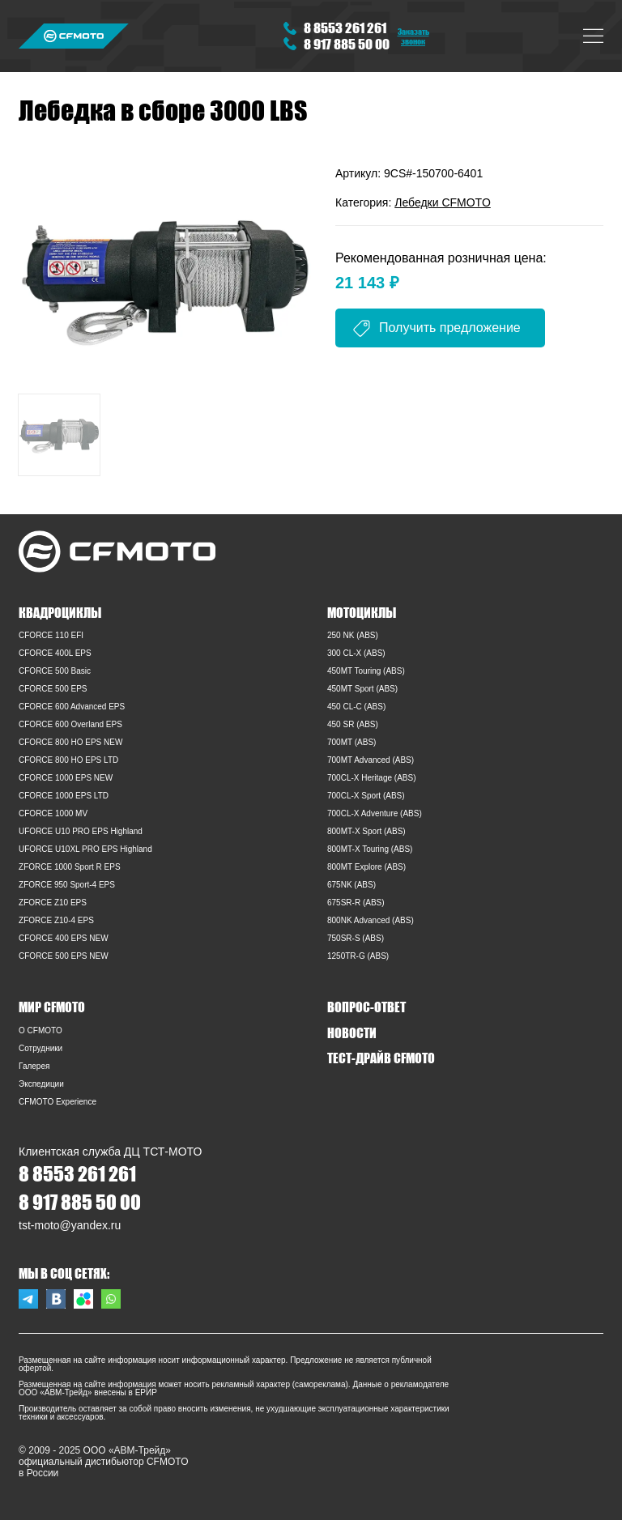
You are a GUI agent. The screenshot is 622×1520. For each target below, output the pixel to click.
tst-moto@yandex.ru (70, 1225)
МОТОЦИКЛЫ (361, 612)
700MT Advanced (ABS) (370, 760)
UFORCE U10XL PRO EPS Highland (85, 849)
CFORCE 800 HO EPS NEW (70, 742)
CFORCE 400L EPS (55, 653)
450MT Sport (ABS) (362, 688)
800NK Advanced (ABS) (370, 920)
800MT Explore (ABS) (366, 866)
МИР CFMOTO (52, 1006)
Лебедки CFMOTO (442, 202)
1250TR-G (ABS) (358, 956)
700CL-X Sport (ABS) (366, 795)
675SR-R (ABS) (356, 902)
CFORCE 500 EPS (53, 688)
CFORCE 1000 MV (53, 813)
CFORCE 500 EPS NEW (64, 956)
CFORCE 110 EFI (51, 635)
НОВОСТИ (352, 1032)
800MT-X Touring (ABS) (369, 849)
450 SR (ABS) (352, 724)
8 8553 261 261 (345, 27)
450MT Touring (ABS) (366, 670)
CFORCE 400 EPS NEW (64, 938)
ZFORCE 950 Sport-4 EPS (67, 884)
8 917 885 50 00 (347, 44)
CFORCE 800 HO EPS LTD (68, 760)
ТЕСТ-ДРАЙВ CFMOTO (381, 1058)
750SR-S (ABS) (355, 938)
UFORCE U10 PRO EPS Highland (81, 831)
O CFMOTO (40, 1030)
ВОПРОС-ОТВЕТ (366, 1006)
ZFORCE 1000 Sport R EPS (70, 866)
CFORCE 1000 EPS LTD (64, 795)
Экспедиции (41, 1083)
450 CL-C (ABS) (356, 706)
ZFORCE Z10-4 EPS (56, 920)
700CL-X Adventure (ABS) (374, 813)
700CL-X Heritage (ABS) (371, 777)
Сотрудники (40, 1048)
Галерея (34, 1066)
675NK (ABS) (351, 884)
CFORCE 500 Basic (55, 670)
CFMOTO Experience (57, 1101)
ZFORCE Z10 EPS (53, 902)
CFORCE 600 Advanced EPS (72, 706)
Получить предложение (450, 327)
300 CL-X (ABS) (356, 653)
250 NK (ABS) (352, 635)
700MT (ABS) (351, 742)
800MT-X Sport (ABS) (366, 831)
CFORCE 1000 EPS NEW (66, 777)
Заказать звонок (413, 35)
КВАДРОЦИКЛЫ (60, 612)
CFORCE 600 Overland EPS (70, 724)
